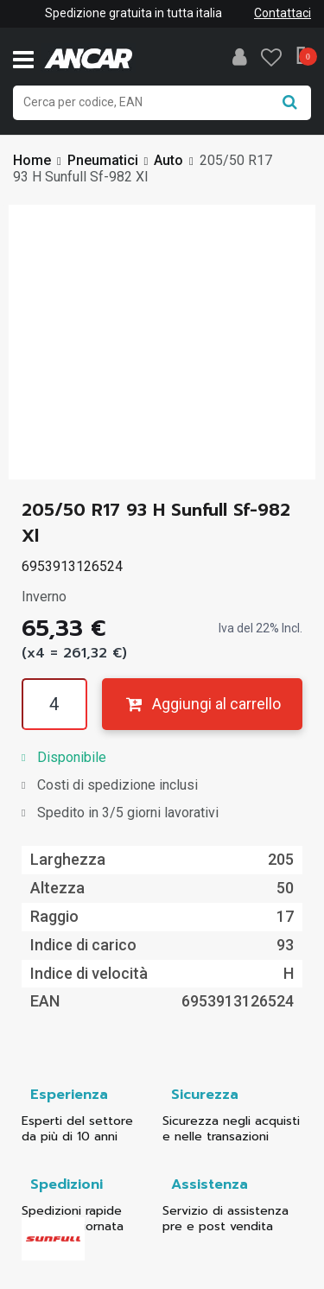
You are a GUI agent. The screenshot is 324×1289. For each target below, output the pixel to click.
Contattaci (282, 13)
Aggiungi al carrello (202, 704)
